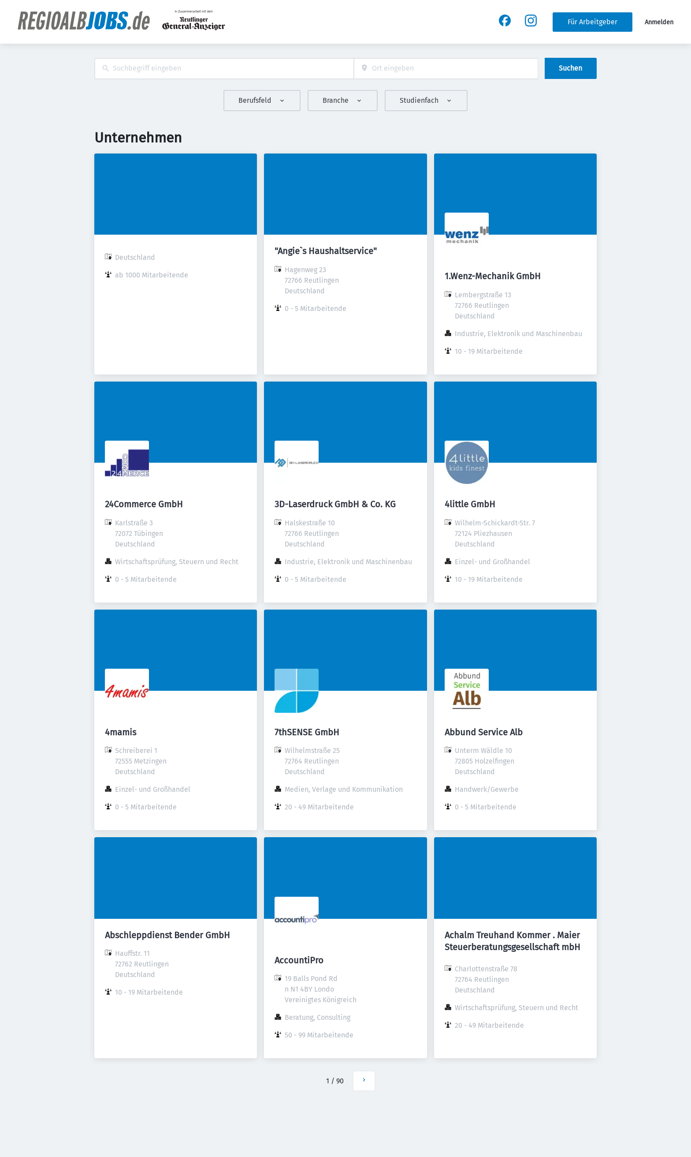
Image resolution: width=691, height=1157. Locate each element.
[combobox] (224, 68)
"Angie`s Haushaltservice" (326, 251)
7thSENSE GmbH (307, 732)
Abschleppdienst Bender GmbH (167, 935)
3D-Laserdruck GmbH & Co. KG (335, 504)
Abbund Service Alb (484, 732)
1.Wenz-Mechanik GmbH (493, 276)
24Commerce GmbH (144, 504)
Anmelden (659, 22)
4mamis (120, 732)
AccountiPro (299, 960)
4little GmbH (470, 504)
